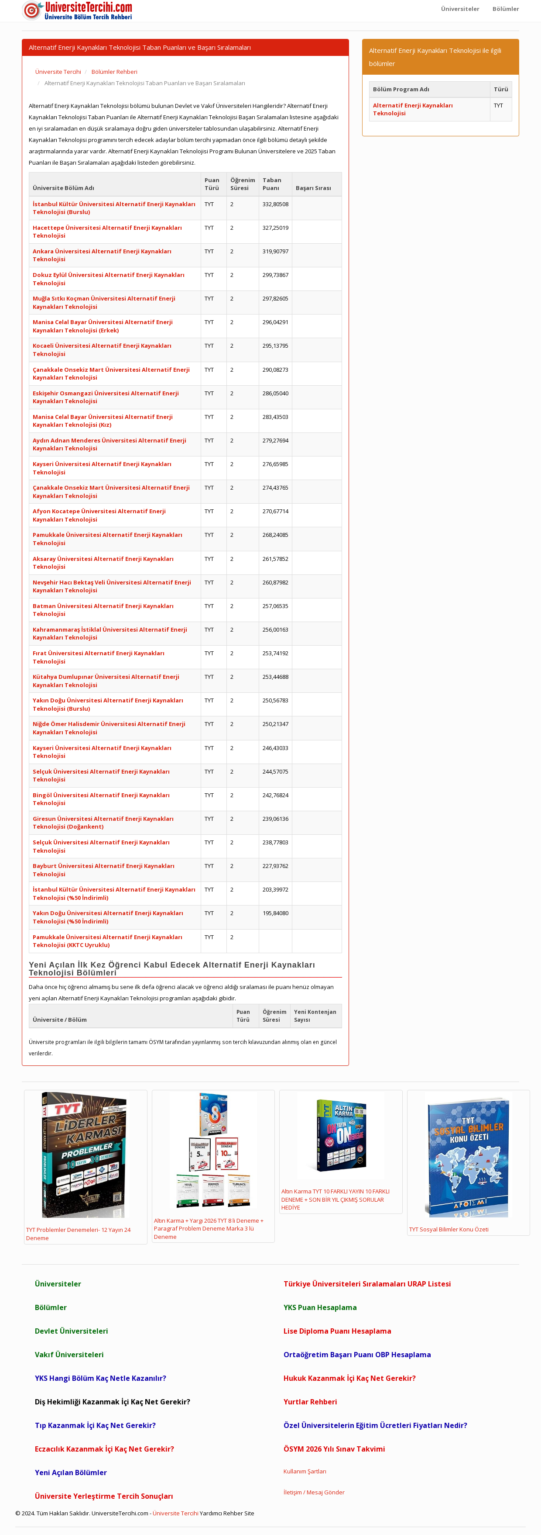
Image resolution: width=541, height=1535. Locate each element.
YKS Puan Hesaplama (320, 1307)
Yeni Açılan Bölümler (71, 1472)
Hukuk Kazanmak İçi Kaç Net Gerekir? (350, 1378)
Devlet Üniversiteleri (71, 1331)
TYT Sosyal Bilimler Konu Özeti (460, 1163)
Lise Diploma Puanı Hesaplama (337, 1331)
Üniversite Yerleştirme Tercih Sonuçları (104, 1496)
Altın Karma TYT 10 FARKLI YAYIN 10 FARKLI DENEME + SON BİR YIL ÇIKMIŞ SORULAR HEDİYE (335, 1152)
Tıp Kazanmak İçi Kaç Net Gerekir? (95, 1425)
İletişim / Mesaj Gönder (314, 1492)
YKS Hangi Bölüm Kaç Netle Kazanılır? (100, 1378)
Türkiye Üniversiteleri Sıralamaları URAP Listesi (367, 1284)
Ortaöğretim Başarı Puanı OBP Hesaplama (357, 1354)
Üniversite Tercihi (176, 1513)
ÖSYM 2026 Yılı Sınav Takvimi (334, 1449)
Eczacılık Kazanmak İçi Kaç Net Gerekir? (104, 1449)
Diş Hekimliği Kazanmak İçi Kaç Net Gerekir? (112, 1402)
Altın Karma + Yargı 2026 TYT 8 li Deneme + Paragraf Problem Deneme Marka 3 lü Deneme (209, 1166)
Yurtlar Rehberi (310, 1402)
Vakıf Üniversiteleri (69, 1354)
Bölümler (51, 1307)
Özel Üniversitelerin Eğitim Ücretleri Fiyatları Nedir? (375, 1425)
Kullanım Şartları (305, 1471)
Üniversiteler (58, 1284)
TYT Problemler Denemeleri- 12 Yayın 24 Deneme (78, 1167)
